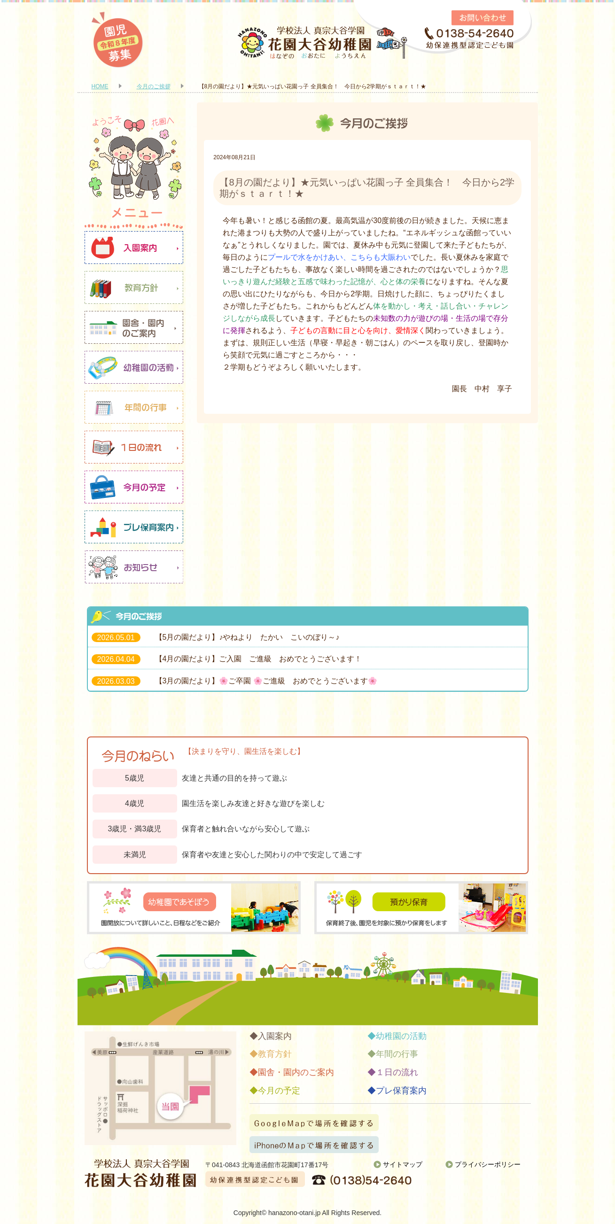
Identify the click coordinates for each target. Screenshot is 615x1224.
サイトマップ (402, 1164)
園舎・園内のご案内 (134, 327)
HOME (100, 86)
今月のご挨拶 (154, 86)
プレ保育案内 (134, 527)
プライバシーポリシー (488, 1164)
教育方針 (134, 287)
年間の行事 (134, 407)
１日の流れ (134, 447)
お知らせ (134, 566)
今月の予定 (134, 487)
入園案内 (134, 247)
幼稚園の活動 (134, 367)
